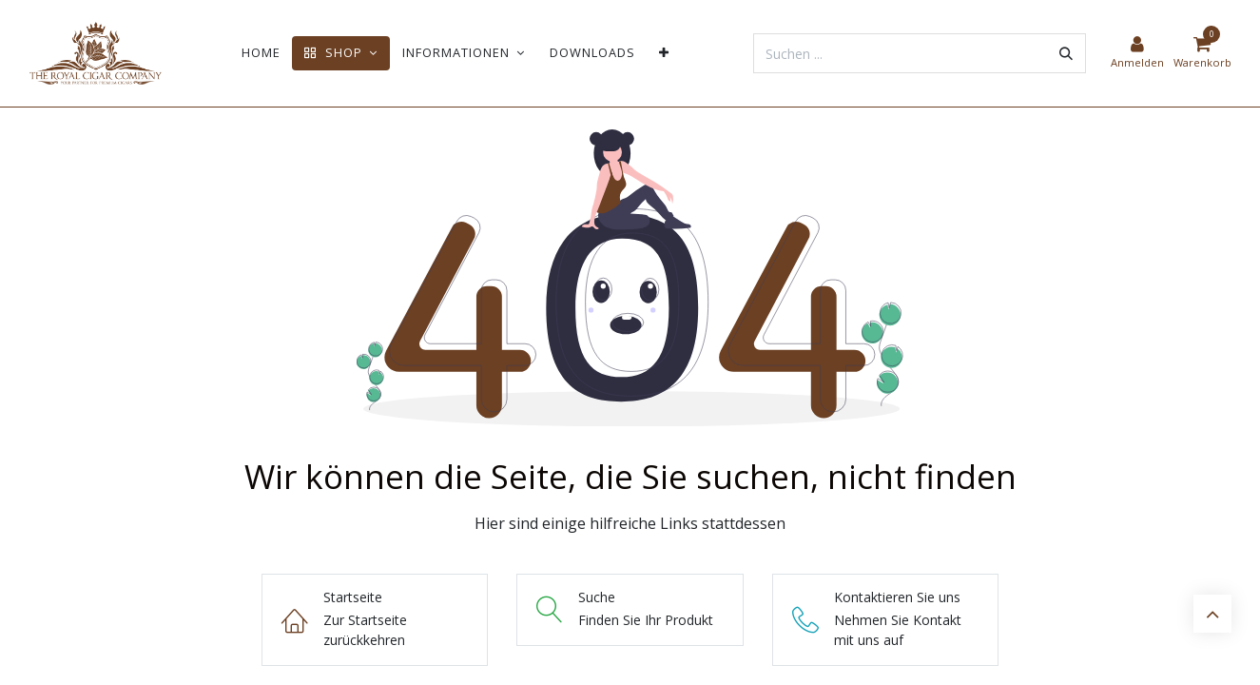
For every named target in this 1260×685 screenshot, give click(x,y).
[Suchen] (1066, 53)
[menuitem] (261, 52)
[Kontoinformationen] (1137, 53)
